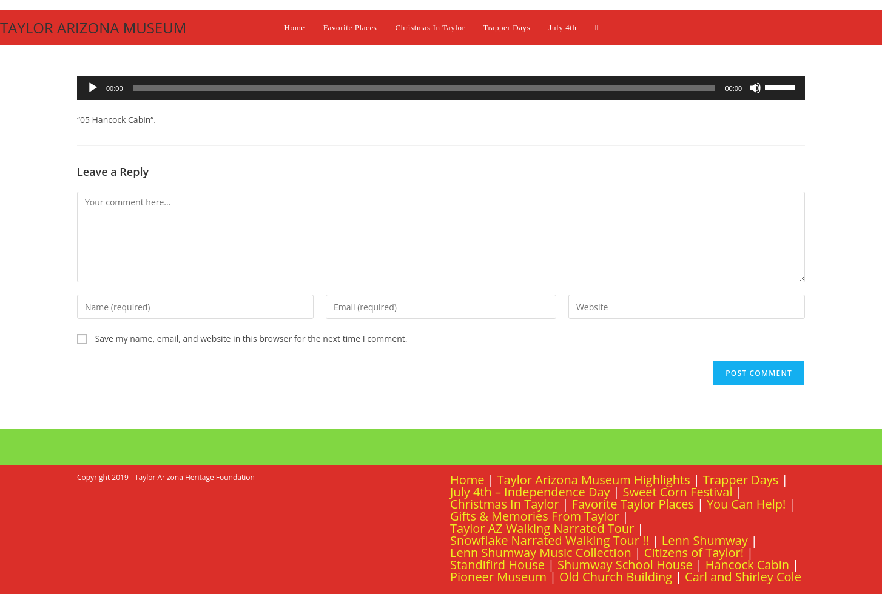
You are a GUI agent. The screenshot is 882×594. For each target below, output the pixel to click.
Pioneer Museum (498, 577)
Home (467, 480)
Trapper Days (741, 480)
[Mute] (755, 88)
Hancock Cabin (747, 564)
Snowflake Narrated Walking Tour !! (549, 540)
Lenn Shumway (705, 540)
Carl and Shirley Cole (743, 577)
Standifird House (497, 564)
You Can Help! (746, 504)
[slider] (424, 88)
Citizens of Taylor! (694, 552)
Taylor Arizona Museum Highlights (593, 480)
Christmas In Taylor (504, 504)
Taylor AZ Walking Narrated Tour (542, 528)
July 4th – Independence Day (530, 492)
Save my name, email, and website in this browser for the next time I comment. (251, 338)
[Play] (93, 88)
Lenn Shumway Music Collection (540, 552)
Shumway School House (625, 564)
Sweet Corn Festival (678, 492)
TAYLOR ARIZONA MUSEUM (93, 28)
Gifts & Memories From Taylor (534, 516)
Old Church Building (615, 577)
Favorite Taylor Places (633, 504)
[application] (441, 88)
